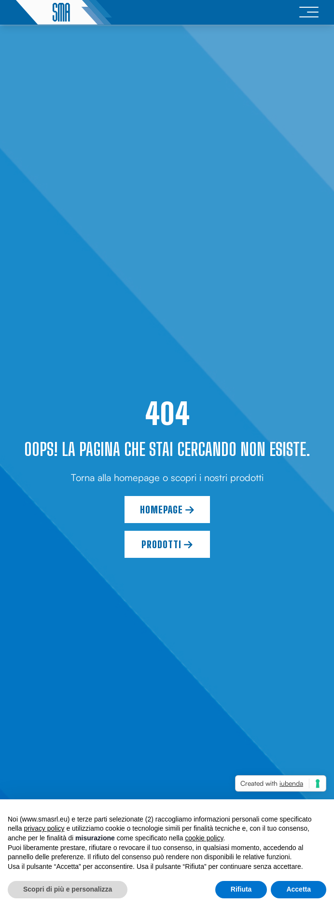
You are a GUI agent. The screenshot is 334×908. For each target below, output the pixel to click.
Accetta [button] (298, 889)
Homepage (167, 509)
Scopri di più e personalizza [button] (67, 889)
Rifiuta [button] (241, 889)
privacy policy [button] (44, 828)
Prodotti (167, 544)
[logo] (63, 12)
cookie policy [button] (204, 838)
